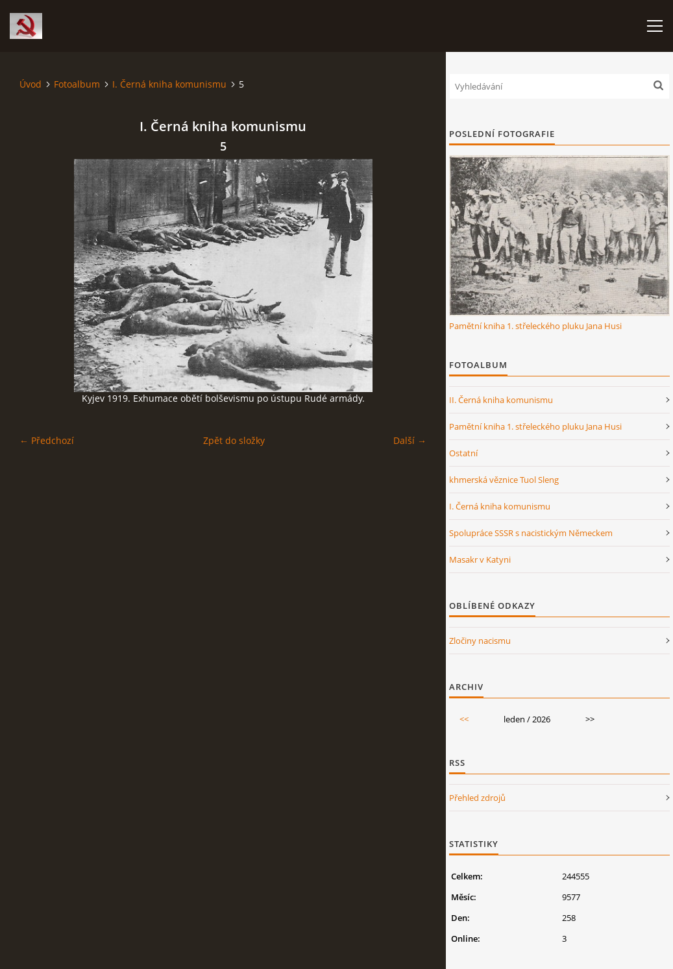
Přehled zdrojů (477, 797)
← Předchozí (46, 440)
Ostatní (463, 453)
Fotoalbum (77, 84)
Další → (409, 440)
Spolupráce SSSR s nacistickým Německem (531, 533)
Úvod (30, 84)
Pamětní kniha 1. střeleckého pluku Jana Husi (535, 326)
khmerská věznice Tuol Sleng (504, 479)
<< (464, 719)
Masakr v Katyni (480, 559)
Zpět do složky (234, 440)
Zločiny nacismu (480, 640)
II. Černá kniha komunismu (501, 400)
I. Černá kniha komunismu (169, 84)
